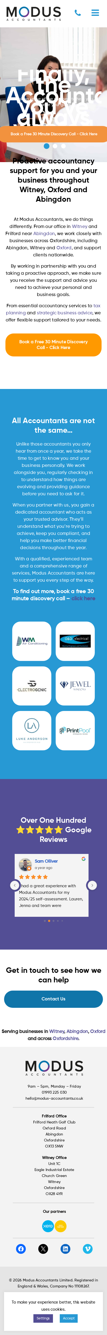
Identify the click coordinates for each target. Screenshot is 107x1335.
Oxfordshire (65, 1039)
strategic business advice (64, 313)
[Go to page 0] (45, 921)
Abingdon (44, 234)
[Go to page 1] (49, 921)
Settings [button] (43, 1318)
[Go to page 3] (58, 921)
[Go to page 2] (53, 921)
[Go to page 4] (62, 921)
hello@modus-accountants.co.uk (54, 1098)
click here (83, 599)
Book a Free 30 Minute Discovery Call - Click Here (53, 345)
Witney (79, 226)
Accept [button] (68, 1318)
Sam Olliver (48, 861)
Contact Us (53, 999)
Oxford (64, 248)
